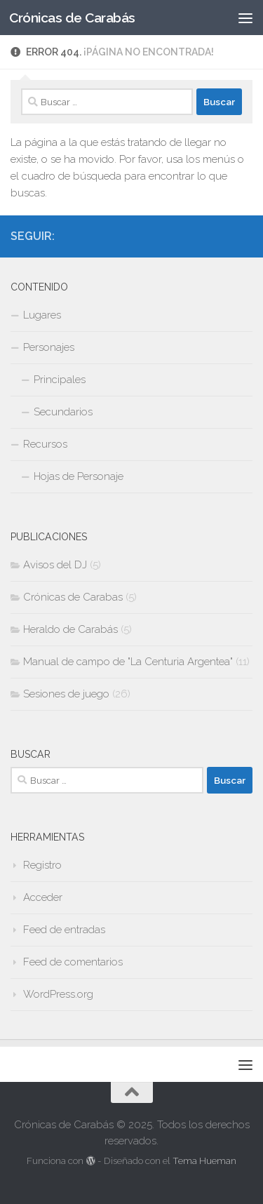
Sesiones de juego (66, 694)
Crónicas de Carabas (73, 597)
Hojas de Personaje (78, 476)
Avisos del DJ (55, 564)
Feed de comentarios (73, 962)
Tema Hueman (204, 1161)
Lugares (42, 315)
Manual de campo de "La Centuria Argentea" (128, 661)
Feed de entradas (64, 929)
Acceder (42, 897)
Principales (60, 379)
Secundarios (63, 412)
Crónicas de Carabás (72, 17)
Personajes (48, 347)
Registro (42, 865)
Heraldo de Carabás (70, 629)
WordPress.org (58, 994)
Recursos (45, 444)
